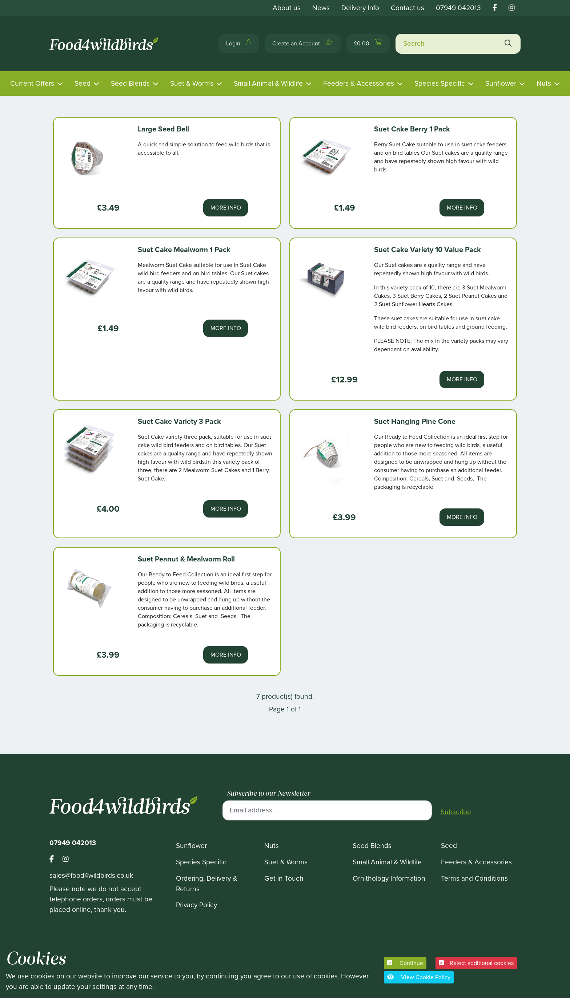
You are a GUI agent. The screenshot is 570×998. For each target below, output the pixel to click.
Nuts (544, 83)
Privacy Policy (196, 905)
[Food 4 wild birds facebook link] (495, 8)
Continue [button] (405, 963)
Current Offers (32, 83)
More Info (225, 207)
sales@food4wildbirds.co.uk (91, 875)
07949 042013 (458, 8)
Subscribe (456, 812)
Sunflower (500, 83)
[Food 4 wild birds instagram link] (512, 8)
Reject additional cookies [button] (476, 963)
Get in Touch (284, 878)
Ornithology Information (389, 878)
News (321, 8)
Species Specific (439, 83)
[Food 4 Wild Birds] (105, 44)
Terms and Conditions (474, 878)
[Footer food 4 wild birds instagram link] (66, 859)
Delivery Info (360, 8)
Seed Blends (130, 83)
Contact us (407, 8)
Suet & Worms (191, 83)
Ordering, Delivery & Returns (206, 883)
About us (287, 8)
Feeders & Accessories (358, 83)
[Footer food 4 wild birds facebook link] (56, 859)
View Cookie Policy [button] (418, 977)
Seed (83, 83)
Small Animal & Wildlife (268, 83)
